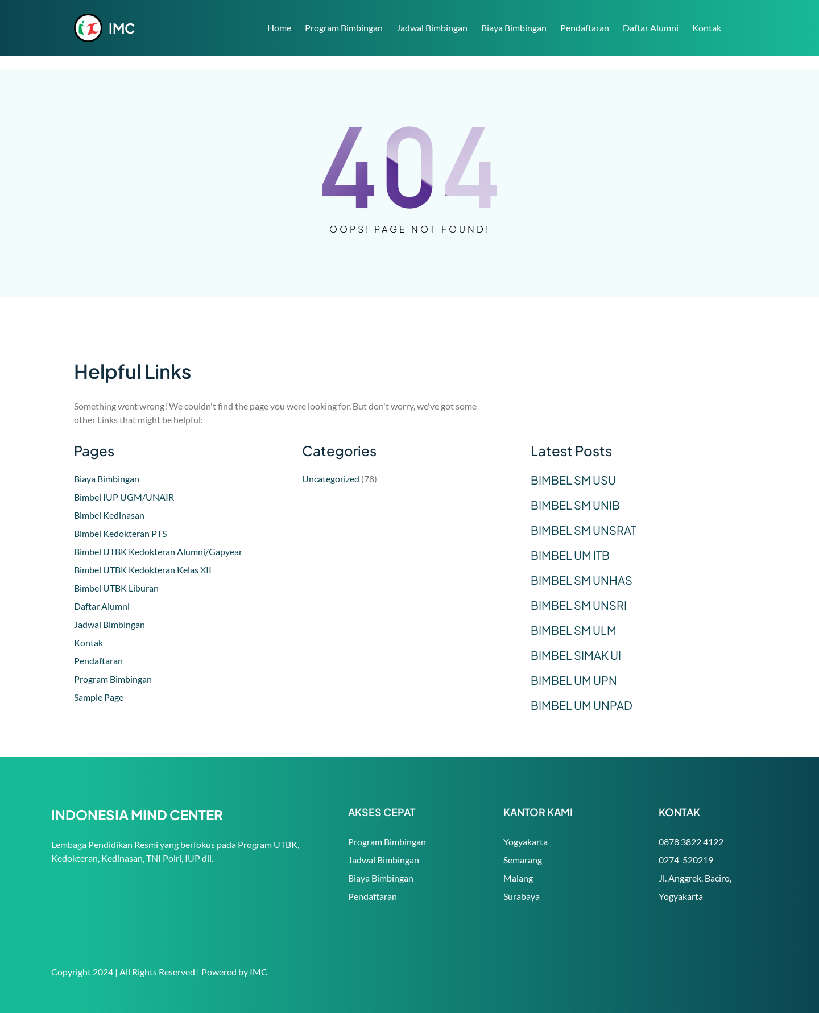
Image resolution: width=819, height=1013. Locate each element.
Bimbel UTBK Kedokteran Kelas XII (143, 569)
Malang (518, 878)
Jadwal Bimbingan (109, 624)
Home (279, 27)
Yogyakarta (525, 841)
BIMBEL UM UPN (574, 680)
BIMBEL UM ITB (570, 555)
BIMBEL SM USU (573, 480)
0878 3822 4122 (691, 841)
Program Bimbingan (113, 678)
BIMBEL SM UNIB (575, 505)
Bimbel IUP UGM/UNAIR (124, 496)
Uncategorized (330, 478)
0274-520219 (686, 859)
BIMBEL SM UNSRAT (583, 530)
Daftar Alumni (102, 606)
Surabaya (521, 896)
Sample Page (98, 697)
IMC (122, 27)
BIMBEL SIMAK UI (576, 655)
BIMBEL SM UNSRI (579, 605)
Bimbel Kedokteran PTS (120, 533)
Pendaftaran (98, 660)
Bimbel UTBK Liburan (116, 587)
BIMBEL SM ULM (574, 630)
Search (740, 29)
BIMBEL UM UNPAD (581, 705)
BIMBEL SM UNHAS (581, 580)
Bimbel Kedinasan (109, 515)
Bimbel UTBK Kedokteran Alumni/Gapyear (158, 551)
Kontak (88, 642)
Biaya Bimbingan (106, 478)
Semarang (522, 859)
